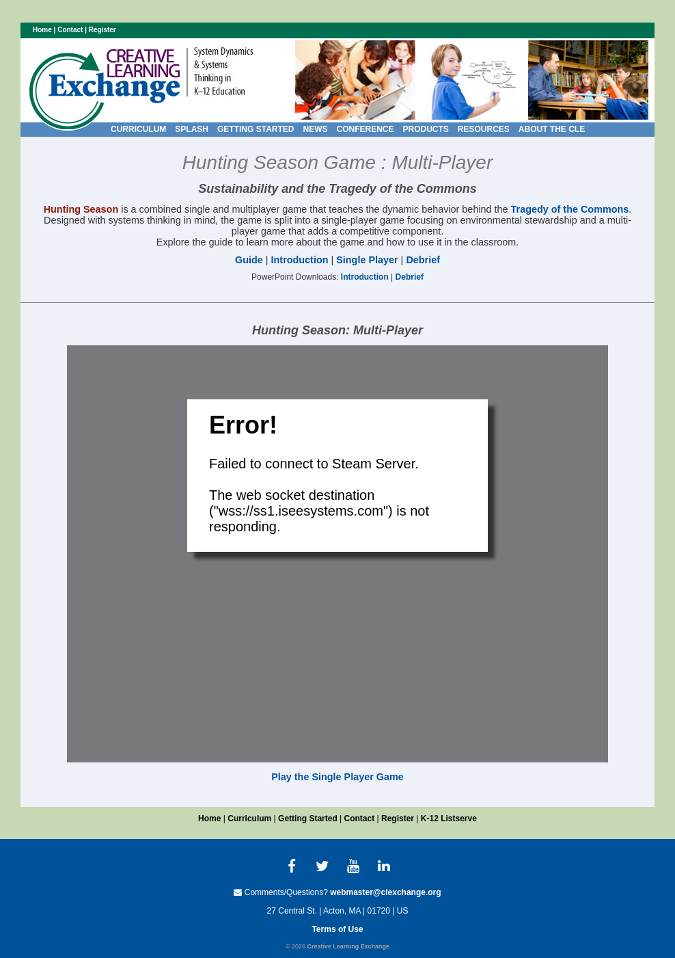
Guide (249, 259)
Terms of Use (337, 929)
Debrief (423, 259)
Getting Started (308, 818)
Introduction (300, 259)
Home (42, 30)
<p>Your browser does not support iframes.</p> (337, 553)
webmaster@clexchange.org (385, 892)
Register (102, 30)
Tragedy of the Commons (570, 209)
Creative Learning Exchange (348, 946)
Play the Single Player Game (337, 776)
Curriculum (249, 818)
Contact (70, 30)
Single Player (367, 259)
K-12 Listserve (449, 818)
